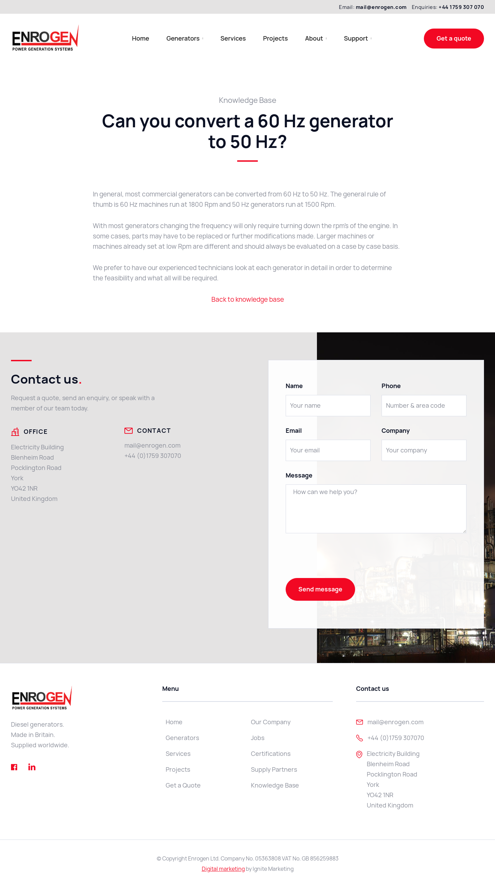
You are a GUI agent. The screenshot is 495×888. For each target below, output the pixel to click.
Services (233, 38)
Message (299, 475)
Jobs (257, 738)
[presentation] (338, 557)
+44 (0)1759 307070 (152, 456)
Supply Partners (274, 769)
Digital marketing (223, 869)
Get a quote (454, 38)
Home (140, 38)
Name (294, 386)
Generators (182, 738)
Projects (275, 38)
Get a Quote (183, 785)
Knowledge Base (275, 785)
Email (294, 430)
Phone (391, 386)
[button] (185, 38)
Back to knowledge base (247, 299)
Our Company (270, 722)
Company (396, 430)
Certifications (270, 754)
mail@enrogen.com (152, 445)
